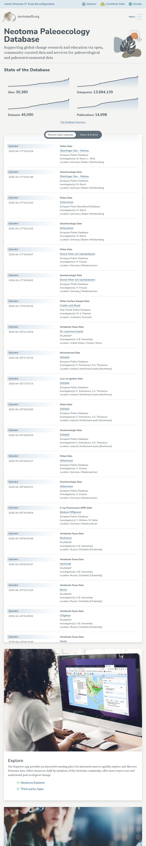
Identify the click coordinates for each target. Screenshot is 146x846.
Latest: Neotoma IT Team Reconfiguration (29, 4)
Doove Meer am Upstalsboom (77, 254)
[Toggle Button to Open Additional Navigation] (135, 17)
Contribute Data (112, 4)
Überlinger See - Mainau (74, 150)
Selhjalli (64, 357)
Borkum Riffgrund (70, 512)
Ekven (63, 590)
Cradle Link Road (70, 305)
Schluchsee (66, 202)
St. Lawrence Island (71, 331)
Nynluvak (65, 564)
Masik (63, 641)
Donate (135, 4)
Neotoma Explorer (33, 782)
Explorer (89, 4)
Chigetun (65, 615)
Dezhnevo (66, 538)
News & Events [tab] (89, 135)
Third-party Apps (32, 788)
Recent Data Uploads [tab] (60, 135)
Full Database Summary (73, 122)
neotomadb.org (20, 17)
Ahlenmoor (66, 460)
